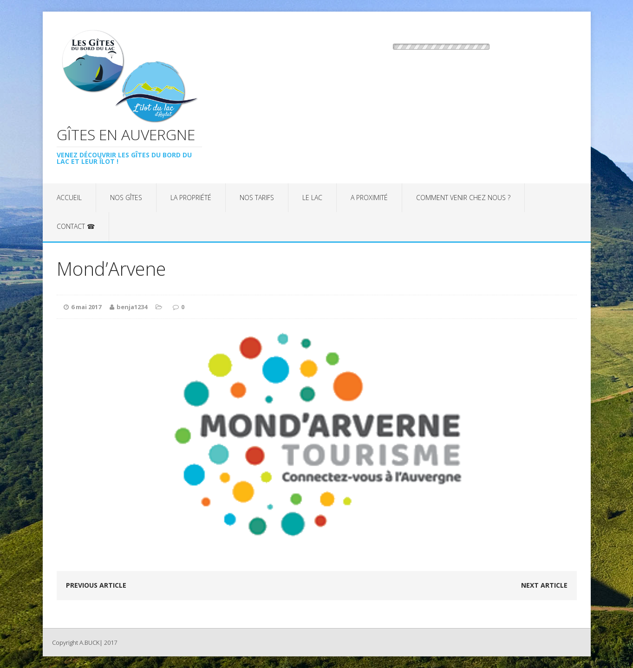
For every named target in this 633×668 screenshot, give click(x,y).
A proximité (369, 197)
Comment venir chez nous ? (463, 197)
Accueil (69, 197)
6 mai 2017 (86, 307)
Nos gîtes (126, 197)
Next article (544, 585)
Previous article (96, 585)
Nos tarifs (257, 197)
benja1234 (132, 307)
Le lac (312, 197)
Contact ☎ (76, 226)
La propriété (190, 197)
